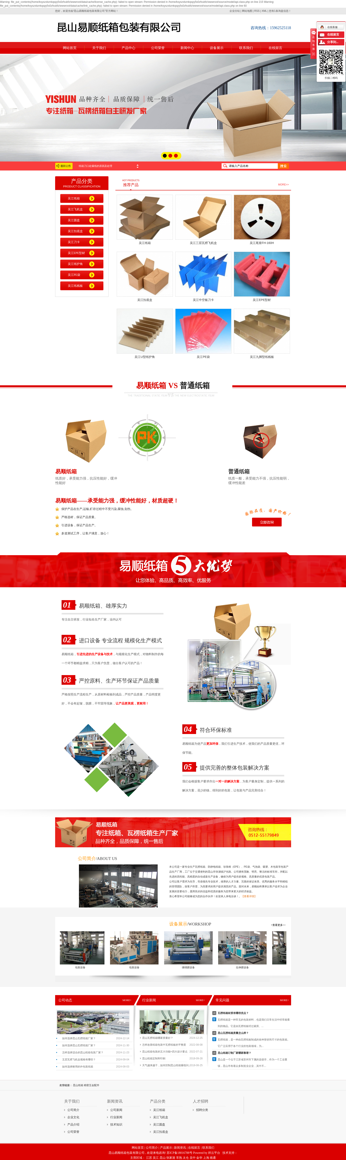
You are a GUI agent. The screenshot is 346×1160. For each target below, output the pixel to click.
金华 (199, 1157)
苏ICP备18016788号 (179, 1152)
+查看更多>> (278, 925)
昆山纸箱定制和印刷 (153, 1058)
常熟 (179, 1157)
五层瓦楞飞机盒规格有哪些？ (79, 1059)
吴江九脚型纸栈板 (262, 357)
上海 (206, 1157)
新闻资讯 (180, 1147)
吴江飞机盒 (75, 209)
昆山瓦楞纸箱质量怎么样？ (233, 1032)
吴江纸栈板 (75, 285)
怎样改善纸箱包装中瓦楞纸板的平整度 (164, 1044)
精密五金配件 (91, 1085)
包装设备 (83, 967)
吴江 (156, 1157)
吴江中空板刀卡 (203, 300)
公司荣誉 (158, 48)
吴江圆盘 (74, 220)
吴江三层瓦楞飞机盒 (203, 243)
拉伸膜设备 (245, 967)
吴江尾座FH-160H (262, 243)
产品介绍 (73, 1124)
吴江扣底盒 (75, 231)
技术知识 (116, 1124)
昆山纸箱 (78, 1085)
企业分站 (235, 10)
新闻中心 (187, 48)
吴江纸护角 (75, 264)
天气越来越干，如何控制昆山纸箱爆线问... (166, 1065)
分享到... (332, 42)
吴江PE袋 (74, 275)
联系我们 (246, 48)
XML (264, 10)
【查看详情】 (249, 896)
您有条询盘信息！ (280, 10)
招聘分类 (202, 1110)
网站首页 (70, 48)
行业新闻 (116, 1117)
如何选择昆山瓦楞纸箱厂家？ (79, 1038)
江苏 (149, 1157)
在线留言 (275, 48)
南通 (213, 1157)
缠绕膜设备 (191, 967)
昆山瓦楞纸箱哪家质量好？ (157, 1037)
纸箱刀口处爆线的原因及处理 (95, 165)
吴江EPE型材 (76, 253)
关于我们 (99, 48)
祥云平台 (214, 1152)
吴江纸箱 (74, 198)
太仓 (186, 1157)
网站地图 (247, 10)
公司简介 (73, 1110)
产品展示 (166, 1147)
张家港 (170, 1157)
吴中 (193, 1157)
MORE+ (126, 1000)
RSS (257, 10)
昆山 (163, 1157)
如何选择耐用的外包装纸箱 (77, 1066)
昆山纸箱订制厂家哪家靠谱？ (234, 1052)
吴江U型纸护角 (144, 357)
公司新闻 (116, 1110)
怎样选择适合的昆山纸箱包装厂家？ (82, 1052)
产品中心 (128, 48)
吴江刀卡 (74, 242)
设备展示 (217, 48)
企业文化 (73, 1117)
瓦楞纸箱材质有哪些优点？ (233, 1013)
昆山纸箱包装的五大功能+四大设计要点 (164, 1051)
